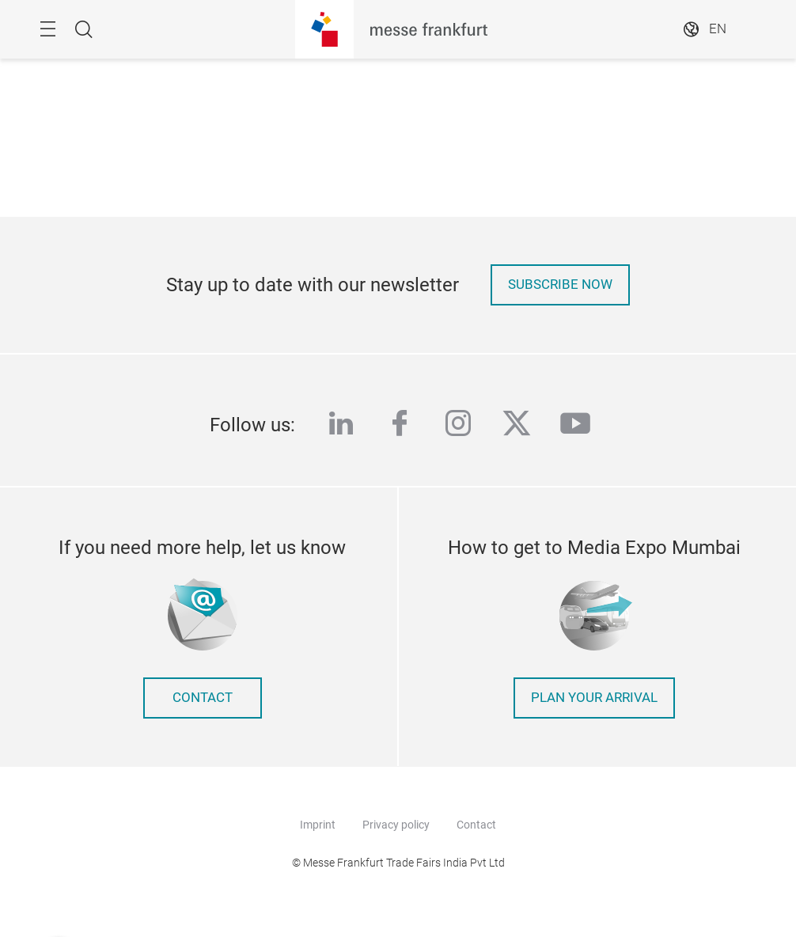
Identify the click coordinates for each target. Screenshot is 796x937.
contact (202, 697)
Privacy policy (396, 824)
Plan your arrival (594, 697)
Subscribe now (560, 284)
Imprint (317, 824)
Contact (476, 824)
